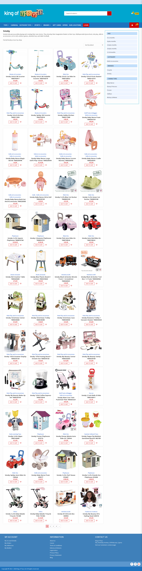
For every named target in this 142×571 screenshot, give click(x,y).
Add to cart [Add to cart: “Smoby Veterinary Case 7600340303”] (64, 324)
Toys (5, 25)
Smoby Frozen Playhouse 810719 (40, 437)
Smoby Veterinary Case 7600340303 (66, 319)
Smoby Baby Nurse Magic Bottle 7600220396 (15, 159)
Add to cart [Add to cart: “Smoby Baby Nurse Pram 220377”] (39, 482)
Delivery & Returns (55, 548)
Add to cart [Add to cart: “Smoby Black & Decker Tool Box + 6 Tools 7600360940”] (89, 283)
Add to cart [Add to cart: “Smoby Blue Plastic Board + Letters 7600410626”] (39, 283)
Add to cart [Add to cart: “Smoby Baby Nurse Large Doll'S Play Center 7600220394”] (39, 165)
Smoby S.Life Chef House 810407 (66, 476)
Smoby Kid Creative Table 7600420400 (15, 278)
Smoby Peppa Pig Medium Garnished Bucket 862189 (91, 437)
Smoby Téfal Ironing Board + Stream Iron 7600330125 (40, 358)
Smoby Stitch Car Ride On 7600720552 (65, 77)
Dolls (33, 195)
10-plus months (112, 45)
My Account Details (10, 541)
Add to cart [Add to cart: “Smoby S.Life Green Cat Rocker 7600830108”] (89, 204)
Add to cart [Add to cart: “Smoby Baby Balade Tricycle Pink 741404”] (39, 520)
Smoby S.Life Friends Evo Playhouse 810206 (91, 476)
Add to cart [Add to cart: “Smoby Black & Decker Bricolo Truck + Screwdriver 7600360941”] (64, 285)
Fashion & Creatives (91, 512)
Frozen (109, 90)
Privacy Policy (54, 553)
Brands (46, 25)
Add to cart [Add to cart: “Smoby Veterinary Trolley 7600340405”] (39, 324)
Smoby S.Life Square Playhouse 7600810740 (15, 239)
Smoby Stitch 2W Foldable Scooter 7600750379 (40, 77)
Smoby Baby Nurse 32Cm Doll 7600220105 (40, 198)
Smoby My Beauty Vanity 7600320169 (91, 358)
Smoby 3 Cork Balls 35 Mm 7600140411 (91, 396)
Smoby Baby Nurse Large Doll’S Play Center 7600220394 (40, 159)
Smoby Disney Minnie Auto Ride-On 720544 (66, 437)
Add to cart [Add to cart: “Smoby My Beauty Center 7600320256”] (64, 363)
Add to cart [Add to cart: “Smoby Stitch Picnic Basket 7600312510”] (89, 83)
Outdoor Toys (25, 25)
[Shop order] (93, 45)
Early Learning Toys (15, 434)
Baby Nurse (110, 83)
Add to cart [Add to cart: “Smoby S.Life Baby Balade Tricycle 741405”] (13, 520)
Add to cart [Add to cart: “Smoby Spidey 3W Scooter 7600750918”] (39, 122)
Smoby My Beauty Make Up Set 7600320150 (15, 396)
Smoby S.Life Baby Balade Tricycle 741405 (15, 515)
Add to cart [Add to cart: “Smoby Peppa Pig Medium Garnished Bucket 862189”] (89, 443)
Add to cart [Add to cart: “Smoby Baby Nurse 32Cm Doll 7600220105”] (39, 204)
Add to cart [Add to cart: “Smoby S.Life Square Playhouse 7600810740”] (13, 245)
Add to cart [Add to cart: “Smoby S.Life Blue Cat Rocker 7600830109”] (64, 204)
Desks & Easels (15, 275)
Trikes (15, 512)
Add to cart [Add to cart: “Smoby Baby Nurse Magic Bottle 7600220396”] (13, 165)
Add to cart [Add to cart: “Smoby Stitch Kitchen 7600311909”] (13, 122)
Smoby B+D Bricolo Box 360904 (66, 515)
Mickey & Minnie (112, 97)
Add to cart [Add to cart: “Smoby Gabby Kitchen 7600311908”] (64, 122)
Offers (65, 25)
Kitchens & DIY (66, 275)
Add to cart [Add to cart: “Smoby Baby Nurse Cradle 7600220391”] (89, 165)
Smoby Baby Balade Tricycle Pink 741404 (40, 515)
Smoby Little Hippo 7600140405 (15, 437)
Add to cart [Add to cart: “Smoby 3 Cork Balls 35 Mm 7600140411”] (89, 402)
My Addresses (9, 545)
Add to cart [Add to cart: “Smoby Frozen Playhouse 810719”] (39, 443)
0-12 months (111, 38)
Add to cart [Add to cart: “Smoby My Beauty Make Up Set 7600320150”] (13, 402)
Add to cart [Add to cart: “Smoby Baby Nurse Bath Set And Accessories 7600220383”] (13, 206)
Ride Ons (66, 74)
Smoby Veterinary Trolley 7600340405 (40, 319)
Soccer (91, 393)
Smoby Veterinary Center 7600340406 (15, 319)
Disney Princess (112, 86)
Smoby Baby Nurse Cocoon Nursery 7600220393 (66, 159)
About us (52, 541)
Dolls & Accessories (91, 115)
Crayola (109, 70)
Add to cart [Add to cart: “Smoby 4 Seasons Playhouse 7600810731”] (39, 245)
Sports (37, 25)
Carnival (14, 25)
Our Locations (75, 25)
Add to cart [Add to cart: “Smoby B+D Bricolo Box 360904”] (64, 520)
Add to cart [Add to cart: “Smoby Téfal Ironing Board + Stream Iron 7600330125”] (39, 363)
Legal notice (54, 550)
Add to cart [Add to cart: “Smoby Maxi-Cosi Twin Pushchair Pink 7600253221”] (64, 404)
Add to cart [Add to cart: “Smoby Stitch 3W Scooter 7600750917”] (13, 83)
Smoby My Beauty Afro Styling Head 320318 (91, 515)
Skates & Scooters (15, 74)
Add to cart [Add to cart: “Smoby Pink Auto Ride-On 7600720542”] (64, 245)
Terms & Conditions (56, 545)
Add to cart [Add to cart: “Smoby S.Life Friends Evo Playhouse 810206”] (89, 482)
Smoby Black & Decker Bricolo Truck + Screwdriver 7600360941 (66, 279)
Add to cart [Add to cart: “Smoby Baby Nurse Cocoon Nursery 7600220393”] (64, 165)
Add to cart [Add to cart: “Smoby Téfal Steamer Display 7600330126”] (13, 363)
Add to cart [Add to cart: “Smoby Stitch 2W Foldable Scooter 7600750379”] (39, 83)
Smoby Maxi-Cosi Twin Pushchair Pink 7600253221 (66, 399)
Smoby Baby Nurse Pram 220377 (40, 476)
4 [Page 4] (56, 526)
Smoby (109, 74)
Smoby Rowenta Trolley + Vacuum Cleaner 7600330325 (91, 319)
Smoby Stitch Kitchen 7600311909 (15, 116)
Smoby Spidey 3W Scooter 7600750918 (40, 116)
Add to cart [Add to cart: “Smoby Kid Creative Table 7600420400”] (13, 283)
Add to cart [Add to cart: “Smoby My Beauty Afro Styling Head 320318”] (89, 520)
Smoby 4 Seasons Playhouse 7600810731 (40, 239)
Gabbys (109, 94)
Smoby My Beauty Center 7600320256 (66, 358)
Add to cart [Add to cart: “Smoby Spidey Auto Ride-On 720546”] (13, 482)
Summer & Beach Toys (91, 434)
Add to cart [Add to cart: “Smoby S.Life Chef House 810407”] (64, 482)
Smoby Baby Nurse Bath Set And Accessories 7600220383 (15, 200)
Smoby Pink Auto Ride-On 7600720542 (65, 239)
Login (86, 25)
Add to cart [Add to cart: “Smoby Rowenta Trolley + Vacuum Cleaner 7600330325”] (89, 324)
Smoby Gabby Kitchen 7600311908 (66, 116)
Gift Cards (57, 25)
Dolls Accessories (15, 156)
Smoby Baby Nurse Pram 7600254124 (91, 118)
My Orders (8, 543)
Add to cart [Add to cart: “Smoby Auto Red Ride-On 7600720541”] (89, 245)
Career (52, 543)
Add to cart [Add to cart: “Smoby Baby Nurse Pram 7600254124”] (89, 124)
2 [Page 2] (50, 526)
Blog (51, 557)
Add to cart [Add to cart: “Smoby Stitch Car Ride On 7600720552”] (64, 83)
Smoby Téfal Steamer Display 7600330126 (15, 358)
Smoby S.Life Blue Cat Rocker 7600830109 (66, 198)
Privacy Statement (55, 555)
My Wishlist (8, 548)
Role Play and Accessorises (91, 74)
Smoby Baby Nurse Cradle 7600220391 (91, 159)
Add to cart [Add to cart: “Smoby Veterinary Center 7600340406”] (13, 324)
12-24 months (111, 52)
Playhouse (15, 236)
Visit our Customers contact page (105, 545)
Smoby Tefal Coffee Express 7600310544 (40, 396)
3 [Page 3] (53, 526)
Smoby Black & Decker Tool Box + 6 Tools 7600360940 (91, 278)
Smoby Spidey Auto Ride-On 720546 (15, 476)
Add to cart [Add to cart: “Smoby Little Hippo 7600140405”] (13, 443)
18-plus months (112, 49)
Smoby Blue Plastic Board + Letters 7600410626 (41, 278)
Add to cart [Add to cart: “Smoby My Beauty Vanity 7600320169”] (89, 363)
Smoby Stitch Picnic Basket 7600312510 (91, 77)
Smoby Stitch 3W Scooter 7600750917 (15, 77)
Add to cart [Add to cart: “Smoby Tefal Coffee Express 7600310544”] (39, 402)
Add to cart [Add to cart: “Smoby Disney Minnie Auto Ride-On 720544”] (64, 443)
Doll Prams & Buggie (90, 113)
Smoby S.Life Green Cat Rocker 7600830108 (91, 198)
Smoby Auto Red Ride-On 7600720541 (91, 239)
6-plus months (111, 41)
